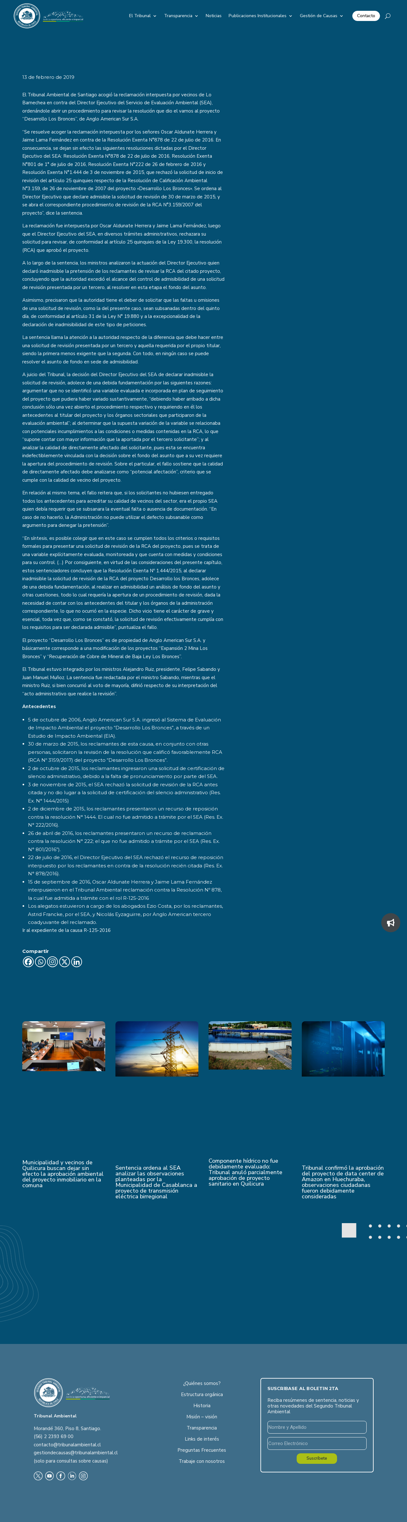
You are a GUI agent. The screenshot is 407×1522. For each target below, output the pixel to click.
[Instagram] (52, 961)
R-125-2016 (97, 930)
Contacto (366, 16)
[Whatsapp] (40, 961)
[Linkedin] (76, 961)
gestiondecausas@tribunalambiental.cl (76, 1453)
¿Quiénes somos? (202, 1383)
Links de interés (202, 1439)
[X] (64, 961)
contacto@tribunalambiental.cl (67, 1445)
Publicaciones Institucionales (257, 16)
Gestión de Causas (318, 16)
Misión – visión (201, 1417)
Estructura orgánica (202, 1394)
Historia (201, 1405)
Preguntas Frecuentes (201, 1450)
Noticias (214, 16)
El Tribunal (140, 16)
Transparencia (178, 16)
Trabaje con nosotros (202, 1461)
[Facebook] (28, 961)
